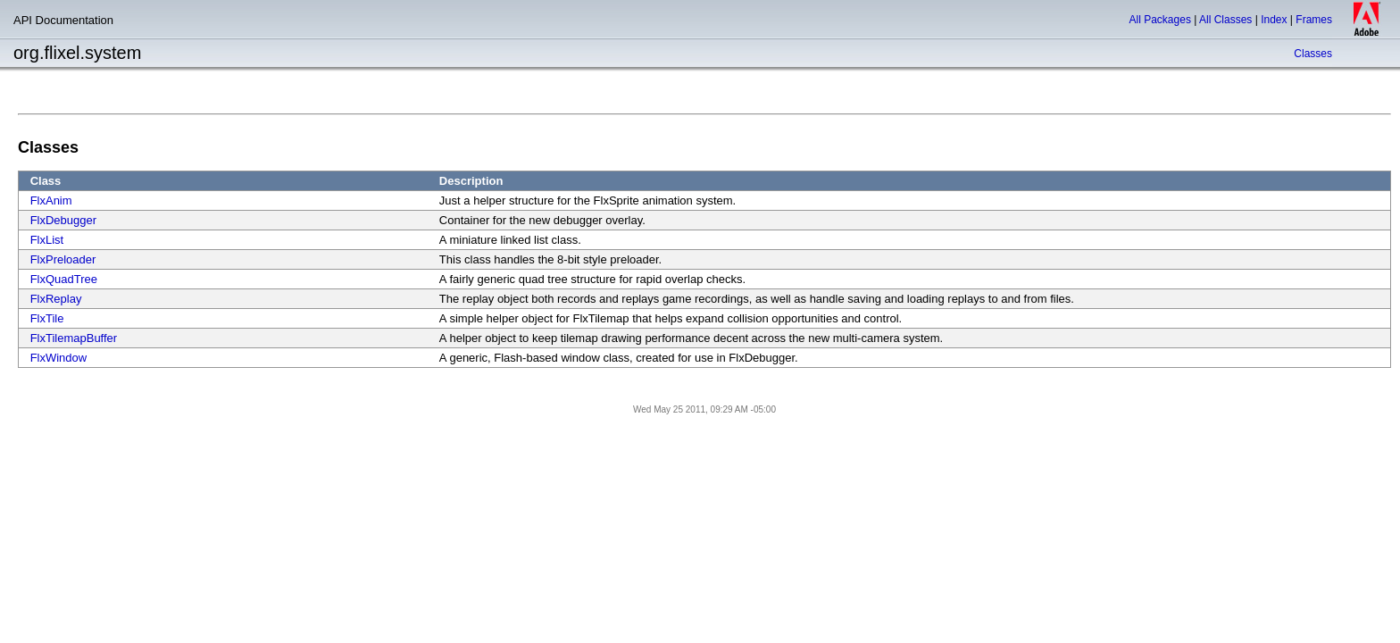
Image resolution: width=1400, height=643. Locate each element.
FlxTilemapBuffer (74, 338)
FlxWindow (59, 357)
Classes (1313, 53)
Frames (1314, 19)
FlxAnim (51, 200)
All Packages (1160, 19)
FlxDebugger (63, 220)
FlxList (47, 239)
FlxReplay (56, 298)
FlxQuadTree (63, 279)
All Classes (1225, 19)
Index (1274, 19)
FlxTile (47, 318)
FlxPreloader (63, 259)
